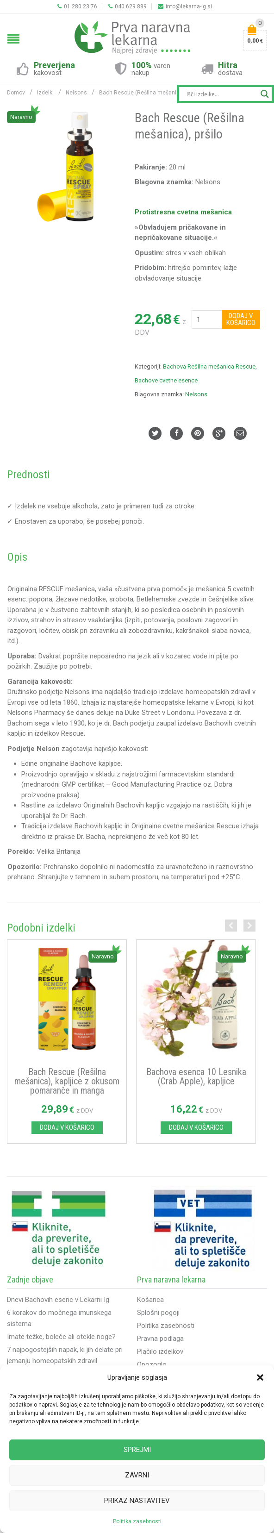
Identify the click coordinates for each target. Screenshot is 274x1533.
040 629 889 (127, 6)
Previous (231, 926)
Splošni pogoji (158, 1313)
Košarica (150, 1300)
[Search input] (221, 94)
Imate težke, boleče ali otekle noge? (61, 1337)
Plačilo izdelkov (160, 1352)
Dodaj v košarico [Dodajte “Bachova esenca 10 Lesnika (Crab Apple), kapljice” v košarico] (196, 1128)
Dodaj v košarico (240, 319)
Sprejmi (137, 1449)
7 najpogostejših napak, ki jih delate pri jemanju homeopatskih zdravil (65, 1356)
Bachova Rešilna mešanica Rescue (209, 366)
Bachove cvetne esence (166, 380)
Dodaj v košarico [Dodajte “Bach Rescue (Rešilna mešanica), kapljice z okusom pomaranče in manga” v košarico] (67, 1128)
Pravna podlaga (160, 1339)
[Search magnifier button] (264, 94)
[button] (260, 1377)
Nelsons (196, 394)
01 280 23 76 (77, 6)
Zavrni (137, 1475)
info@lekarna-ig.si (185, 6)
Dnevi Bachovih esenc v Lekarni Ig (58, 1300)
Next (249, 926)
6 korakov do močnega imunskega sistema (59, 1319)
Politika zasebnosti (137, 1521)
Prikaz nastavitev (137, 1500)
